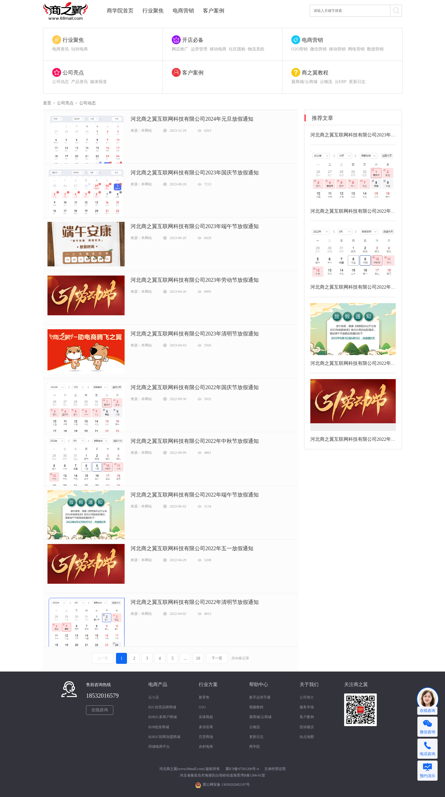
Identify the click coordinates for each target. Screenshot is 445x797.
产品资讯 (79, 81)
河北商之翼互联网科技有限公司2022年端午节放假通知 (195, 495)
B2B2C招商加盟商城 (164, 737)
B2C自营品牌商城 (162, 707)
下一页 (217, 658)
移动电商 (218, 49)
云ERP (341, 81)
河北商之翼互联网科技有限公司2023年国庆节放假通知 (195, 173)
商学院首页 (120, 11)
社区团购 (237, 49)
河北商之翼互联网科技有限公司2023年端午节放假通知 (195, 226)
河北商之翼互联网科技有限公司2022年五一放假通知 (192, 548)
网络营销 (356, 49)
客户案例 (213, 11)
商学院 (254, 746)
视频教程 (256, 707)
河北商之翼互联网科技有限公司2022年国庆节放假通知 (195, 387)
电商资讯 (60, 49)
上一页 (102, 658)
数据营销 (375, 49)
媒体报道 (98, 81)
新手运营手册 (260, 697)
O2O (202, 707)
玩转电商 (79, 49)
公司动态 (60, 81)
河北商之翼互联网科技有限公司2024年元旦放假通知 (192, 119)
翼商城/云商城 (304, 81)
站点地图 (307, 737)
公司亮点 (73, 73)
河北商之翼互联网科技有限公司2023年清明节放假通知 (195, 334)
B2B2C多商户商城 (162, 717)
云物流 (326, 81)
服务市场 (307, 707)
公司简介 (307, 697)
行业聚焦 (153, 11)
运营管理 (199, 49)
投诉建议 (307, 727)
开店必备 (193, 40)
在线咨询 (99, 710)
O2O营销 (299, 49)
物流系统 (256, 49)
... (185, 658)
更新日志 (357, 81)
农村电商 (206, 746)
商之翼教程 (315, 73)
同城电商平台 (159, 746)
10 (198, 658)
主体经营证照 (275, 769)
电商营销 (183, 11)
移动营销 (337, 49)
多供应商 (206, 727)
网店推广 (180, 49)
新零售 (204, 697)
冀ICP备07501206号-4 (242, 769)
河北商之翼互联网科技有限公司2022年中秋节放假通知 (195, 441)
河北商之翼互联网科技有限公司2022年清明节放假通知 (195, 602)
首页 (47, 103)
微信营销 (318, 49)
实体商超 (206, 717)
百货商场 (206, 737)
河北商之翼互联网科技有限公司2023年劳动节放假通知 (195, 280)
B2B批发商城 (158, 727)
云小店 (153, 697)
